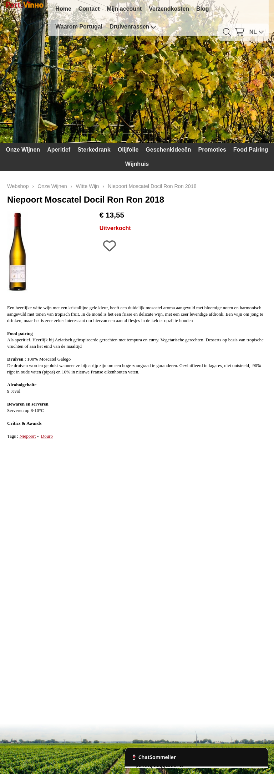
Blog (202, 9)
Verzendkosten (169, 9)
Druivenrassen (133, 27)
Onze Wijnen (23, 150)
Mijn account (124, 9)
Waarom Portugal (78, 27)
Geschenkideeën (168, 150)
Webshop (18, 186)
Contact (89, 9)
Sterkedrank (94, 150)
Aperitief (58, 150)
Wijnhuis (137, 164)
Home (63, 9)
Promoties (212, 150)
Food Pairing (250, 150)
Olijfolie (128, 150)
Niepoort (27, 436)
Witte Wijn (87, 186)
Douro (47, 436)
